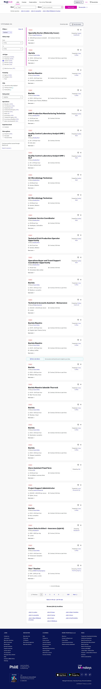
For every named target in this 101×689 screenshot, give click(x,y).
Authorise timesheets (86, 638)
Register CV (78, 2)
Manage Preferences (67, 680)
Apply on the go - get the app (55, 599)
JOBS (5, 633)
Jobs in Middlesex (52, 621)
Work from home (8, 642)
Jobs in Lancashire (36, 11)
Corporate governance (67, 642)
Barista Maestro (35, 73)
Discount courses (47, 644)
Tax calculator (7, 652)
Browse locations (8, 646)
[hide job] (81, 30)
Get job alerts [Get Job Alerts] (76, 24)
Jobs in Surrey (51, 615)
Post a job (25, 638)
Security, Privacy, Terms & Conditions (82, 680)
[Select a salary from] (12, 42)
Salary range (6, 36)
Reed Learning (84, 644)
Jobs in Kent (50, 618)
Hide (3, 83)
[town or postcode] (52, 7)
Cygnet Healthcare (37, 35)
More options (6, 131)
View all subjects (47, 642)
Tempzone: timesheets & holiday (89, 636)
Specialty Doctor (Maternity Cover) (43, 33)
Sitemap (6, 660)
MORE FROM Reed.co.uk (69, 633)
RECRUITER (26, 633)
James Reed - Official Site (87, 650)
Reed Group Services (86, 640)
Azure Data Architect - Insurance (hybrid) (46, 528)
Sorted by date (64, 24)
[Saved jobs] (94, 2)
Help (5, 656)
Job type (4, 54)
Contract (6, 24)
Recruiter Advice (27, 644)
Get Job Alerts (35, 359)
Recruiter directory (8, 640)
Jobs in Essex (51, 612)
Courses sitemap (47, 654)
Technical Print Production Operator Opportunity (44, 239)
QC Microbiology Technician (40, 178)
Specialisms (5, 101)
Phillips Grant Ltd (37, 305)
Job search (6, 638)
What (12, 7)
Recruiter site (26, 636)
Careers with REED (85, 648)
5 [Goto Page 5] (58, 594)
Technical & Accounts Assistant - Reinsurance (47, 303)
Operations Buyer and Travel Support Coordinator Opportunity (44, 261)
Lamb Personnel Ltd (38, 490)
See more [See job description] (31, 43)
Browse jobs (83, 7)
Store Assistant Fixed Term (40, 468)
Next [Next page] (75, 594)
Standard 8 (36, 530)
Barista (31, 53)
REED (82, 633)
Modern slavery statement (68, 644)
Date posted (5, 94)
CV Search (25, 640)
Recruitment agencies (28, 642)
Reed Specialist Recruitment (88, 642)
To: (3, 46)
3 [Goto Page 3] (49, 594)
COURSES (45, 633)
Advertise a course (47, 652)
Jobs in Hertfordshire (72, 618)
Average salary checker (9, 654)
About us (64, 636)
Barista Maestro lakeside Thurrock (43, 387)
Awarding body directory (49, 648)
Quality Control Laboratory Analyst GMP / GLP (46, 134)
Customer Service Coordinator (41, 218)
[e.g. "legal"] (25, 7)
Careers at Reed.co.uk (67, 638)
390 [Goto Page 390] (68, 594)
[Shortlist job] (78, 30)
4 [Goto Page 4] (54, 594)
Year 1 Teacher (34, 568)
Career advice (7, 650)
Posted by (5, 72)
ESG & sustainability (86, 656)
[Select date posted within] (12, 97)
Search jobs (71, 7)
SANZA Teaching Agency (39, 570)
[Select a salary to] (12, 48)
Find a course (46, 640)
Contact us (6, 636)
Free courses (46, 646)
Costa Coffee (36, 55)
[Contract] (7, 32)
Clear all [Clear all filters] (20, 29)
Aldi (34, 470)
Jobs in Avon (69, 615)
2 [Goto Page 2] (45, 594)
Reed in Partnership (86, 646)
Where (39, 7)
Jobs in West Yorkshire (72, 612)
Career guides (46, 650)
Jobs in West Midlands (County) (51, 11)
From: (3, 40)
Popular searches (8, 648)
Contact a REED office (9, 658)
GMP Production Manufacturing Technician (47, 113)
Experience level (7, 124)
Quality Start (36, 115)
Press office (65, 640)
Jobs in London (25, 11)
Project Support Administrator (41, 488)
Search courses (7, 148)
